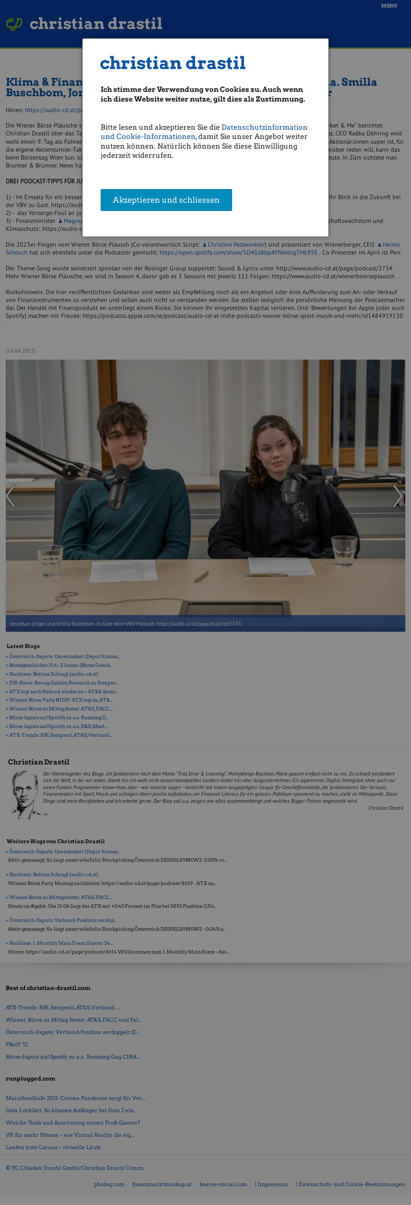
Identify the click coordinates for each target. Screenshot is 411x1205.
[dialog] (205, 137)
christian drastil (173, 63)
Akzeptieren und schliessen (166, 199)
